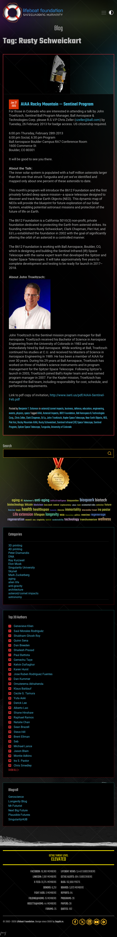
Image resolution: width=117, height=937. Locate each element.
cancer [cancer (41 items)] (56, 505)
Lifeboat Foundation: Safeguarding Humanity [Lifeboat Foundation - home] (49, 12)
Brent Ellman (22, 736)
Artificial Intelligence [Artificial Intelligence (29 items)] (58, 501)
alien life (13, 582)
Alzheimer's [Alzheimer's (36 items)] (29, 501)
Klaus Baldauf (22, 688)
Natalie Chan (22, 722)
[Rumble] (104, 922)
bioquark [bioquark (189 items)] (87, 500)
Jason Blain (21, 751)
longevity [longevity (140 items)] (52, 514)
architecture (15, 589)
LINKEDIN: (37, 877)
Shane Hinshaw (23, 712)
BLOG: (63, 882)
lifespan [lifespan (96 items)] (39, 515)
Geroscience (16, 796)
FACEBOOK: (35, 871)
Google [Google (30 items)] (18, 510)
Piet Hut (12, 422)
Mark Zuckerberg (19, 575)
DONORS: (47, 887)
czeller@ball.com (88, 120)
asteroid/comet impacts (52, 408)
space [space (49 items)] (48, 519)
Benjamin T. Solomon (28, 408)
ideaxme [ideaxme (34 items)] (60, 510)
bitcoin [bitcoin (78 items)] (29, 505)
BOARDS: (65, 887)
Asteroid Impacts (50, 413)
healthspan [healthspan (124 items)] (41, 510)
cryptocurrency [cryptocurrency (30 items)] (65, 505)
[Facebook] (75, 922)
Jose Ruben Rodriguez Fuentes (33, 674)
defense (77, 408)
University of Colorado (61, 427)
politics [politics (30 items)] (77, 515)
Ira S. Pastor (21, 760)
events (12, 413)
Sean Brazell (21, 727)
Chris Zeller (20, 418)
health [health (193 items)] (27, 509)
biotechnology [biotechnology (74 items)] (15, 505)
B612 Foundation (67, 413)
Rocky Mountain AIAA (27, 422)
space (27, 413)
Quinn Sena (21, 640)
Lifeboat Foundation (25, 922)
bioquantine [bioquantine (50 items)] (73, 500)
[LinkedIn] (89, 922)
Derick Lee (20, 703)
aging (11, 578)
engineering (98, 408)
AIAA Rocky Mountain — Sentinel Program (57, 104)
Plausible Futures (19, 814)
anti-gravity (15, 586)
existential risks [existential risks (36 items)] (88, 505)
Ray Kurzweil (16, 560)
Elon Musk (15, 564)
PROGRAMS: (66, 898)
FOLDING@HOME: (36, 898)
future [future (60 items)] (108, 504)
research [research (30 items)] (28, 520)
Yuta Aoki (20, 698)
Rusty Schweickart (47, 422)
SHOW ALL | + (13, 770)
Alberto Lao (21, 708)
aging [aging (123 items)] (16, 500)
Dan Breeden (22, 645)
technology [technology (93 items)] (71, 520)
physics (19, 413)
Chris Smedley (23, 765)
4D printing (15, 549)
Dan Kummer (22, 679)
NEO (105, 418)
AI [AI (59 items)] (22, 500)
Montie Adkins (23, 755)
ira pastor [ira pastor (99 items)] (104, 510)
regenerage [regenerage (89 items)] (98, 515)
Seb (16, 741)
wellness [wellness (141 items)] (104, 519)
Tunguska (45, 427)
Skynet (12, 571)
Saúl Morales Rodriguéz (29, 631)
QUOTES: (64, 909)
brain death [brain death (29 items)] (48, 505)
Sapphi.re (59, 922)
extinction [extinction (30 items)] (100, 505)
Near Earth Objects (94, 418)
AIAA (39, 413)
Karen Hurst (21, 669)
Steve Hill (19, 732)
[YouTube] (96, 922)
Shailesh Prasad (24, 650)
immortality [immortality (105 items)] (73, 510)
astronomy (15, 597)
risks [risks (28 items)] (34, 520)
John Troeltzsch (54, 418)
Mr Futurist (15, 805)
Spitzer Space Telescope (29, 427)
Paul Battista (22, 655)
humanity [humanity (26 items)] (53, 510)
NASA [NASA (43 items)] (62, 515)
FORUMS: (50, 909)
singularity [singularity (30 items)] (41, 520)
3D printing (15, 545)
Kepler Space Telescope (73, 418)
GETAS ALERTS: (68, 877)
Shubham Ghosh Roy (27, 635)
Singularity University (21, 567)
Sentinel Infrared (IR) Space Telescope (75, 422)
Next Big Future (18, 810)
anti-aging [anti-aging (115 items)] (41, 500)
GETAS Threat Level (58, 858)
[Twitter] (82, 922)
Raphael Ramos (24, 717)
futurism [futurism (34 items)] (11, 510)
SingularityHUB (17, 819)
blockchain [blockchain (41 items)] (38, 505)
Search (109, 453)
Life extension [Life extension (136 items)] (23, 514)
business (69, 408)
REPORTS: (65, 893)
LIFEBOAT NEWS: (68, 871)
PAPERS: (65, 903)
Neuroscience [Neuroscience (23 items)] (69, 515)
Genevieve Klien (23, 626)
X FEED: (37, 882)
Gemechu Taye (23, 659)
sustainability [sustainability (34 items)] (57, 520)
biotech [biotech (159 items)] (101, 500)
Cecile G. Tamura (24, 693)
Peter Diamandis (18, 553)
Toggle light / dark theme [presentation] (111, 12)
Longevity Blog (17, 801)
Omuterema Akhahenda (28, 684)
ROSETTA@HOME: (35, 903)
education (87, 408)
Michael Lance (23, 746)
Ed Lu (43, 418)
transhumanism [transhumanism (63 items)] (88, 519)
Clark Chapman (33, 418)
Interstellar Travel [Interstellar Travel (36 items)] (89, 510)
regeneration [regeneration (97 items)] (15, 519)
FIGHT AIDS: (39, 893)
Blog (58, 29)
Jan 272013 (14, 104)
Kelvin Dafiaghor (24, 664)
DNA (11, 556)
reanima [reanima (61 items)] (85, 515)
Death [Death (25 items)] (79, 505)
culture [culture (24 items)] (74, 505)
